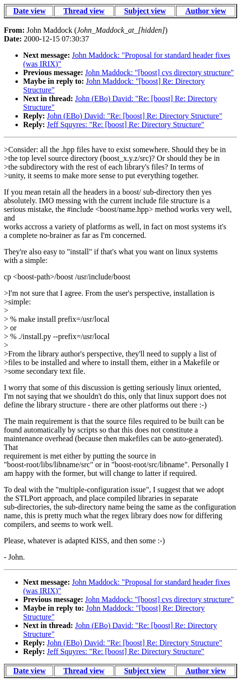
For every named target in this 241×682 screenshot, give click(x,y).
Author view (205, 11)
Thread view (83, 11)
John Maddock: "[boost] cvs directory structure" (159, 72)
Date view (29, 11)
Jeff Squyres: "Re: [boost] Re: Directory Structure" (125, 124)
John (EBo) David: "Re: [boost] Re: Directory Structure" (134, 116)
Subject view (145, 11)
